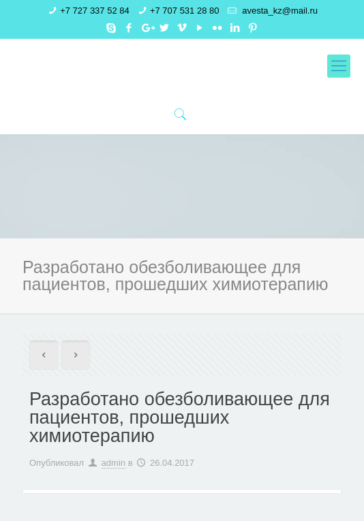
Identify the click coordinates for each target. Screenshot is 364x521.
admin (113, 463)
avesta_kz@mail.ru (279, 10)
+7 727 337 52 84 (95, 10)
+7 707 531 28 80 (184, 10)
